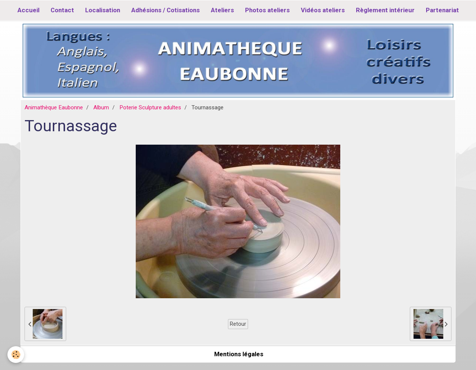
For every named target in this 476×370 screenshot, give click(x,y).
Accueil (28, 10)
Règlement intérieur (385, 10)
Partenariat (442, 10)
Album (101, 107)
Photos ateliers (267, 10)
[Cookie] (15, 354)
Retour (238, 324)
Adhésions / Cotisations (165, 10)
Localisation (102, 10)
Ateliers (222, 10)
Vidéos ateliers (323, 10)
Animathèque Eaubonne (54, 107)
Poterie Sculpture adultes (150, 107)
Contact (62, 10)
